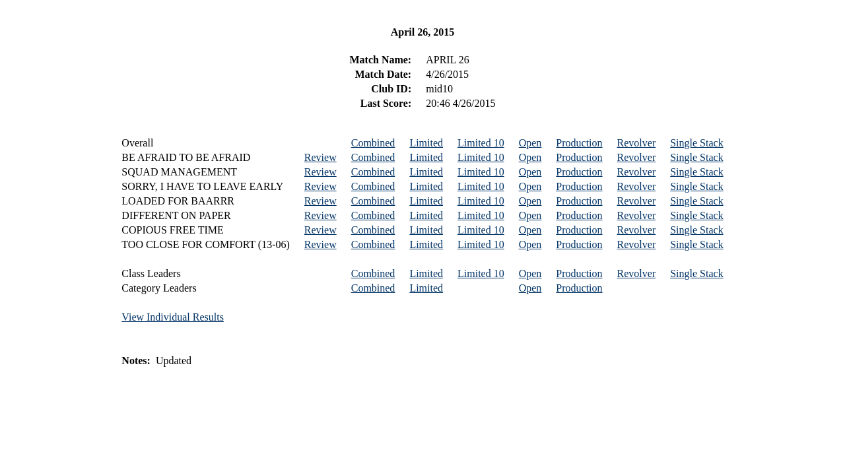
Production (579, 142)
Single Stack (696, 142)
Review (320, 157)
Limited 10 (480, 142)
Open (530, 142)
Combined (373, 142)
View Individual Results (172, 317)
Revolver (636, 142)
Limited (426, 142)
